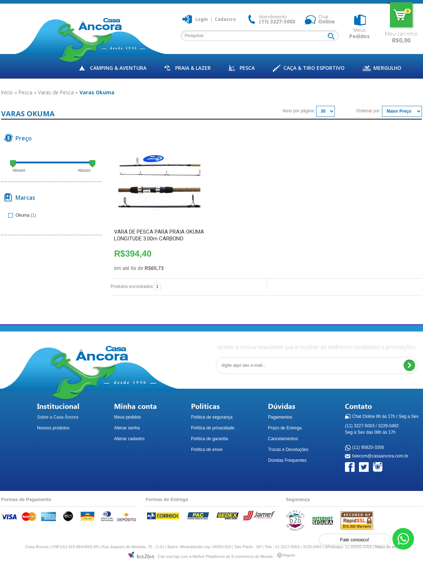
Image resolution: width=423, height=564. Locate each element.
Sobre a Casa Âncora (57, 417)
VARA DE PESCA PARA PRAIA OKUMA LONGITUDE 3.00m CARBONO (159, 235)
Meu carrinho (401, 14)
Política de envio (207, 449)
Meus (359, 33)
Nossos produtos (53, 427)
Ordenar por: (368, 110)
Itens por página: (299, 110)
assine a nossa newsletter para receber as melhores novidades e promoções (316, 347)
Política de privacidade (213, 427)
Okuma (19, 215)
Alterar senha (127, 427)
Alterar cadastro (129, 438)
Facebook (350, 467)
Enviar (409, 365)
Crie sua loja (168, 556)
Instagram (378, 467)
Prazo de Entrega (284, 427)
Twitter (364, 467)
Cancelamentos (283, 438)
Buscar (332, 36)
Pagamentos (280, 417)
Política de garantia (209, 438)
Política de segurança (211, 417)
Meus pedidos (127, 417)
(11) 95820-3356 (368, 448)
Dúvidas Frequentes (287, 460)
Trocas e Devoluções (288, 449)
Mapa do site (386, 547)
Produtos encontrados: (132, 286)
